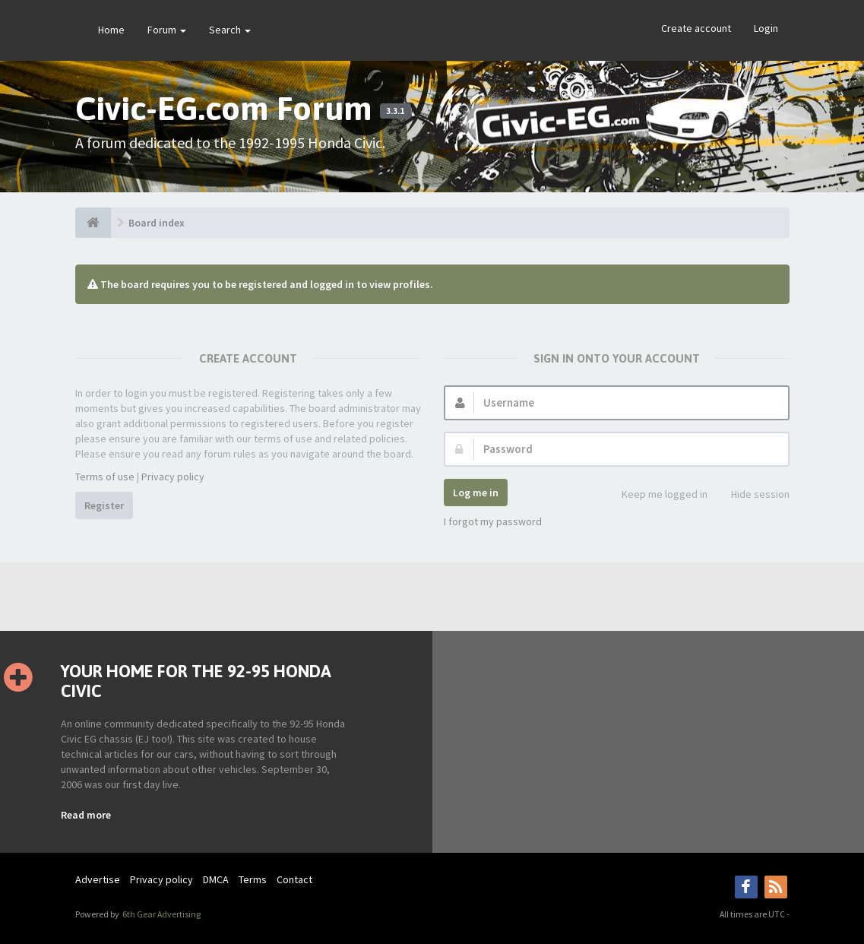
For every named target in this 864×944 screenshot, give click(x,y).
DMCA (216, 879)
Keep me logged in (656, 495)
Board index (156, 223)
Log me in (475, 492)
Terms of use (105, 476)
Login (766, 28)
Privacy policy (172, 476)
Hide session (752, 495)
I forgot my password (493, 521)
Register (104, 505)
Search (230, 29)
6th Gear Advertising (161, 914)
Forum (166, 29)
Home (111, 29)
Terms (253, 879)
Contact (294, 879)
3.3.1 (395, 111)
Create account (696, 28)
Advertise (97, 879)
